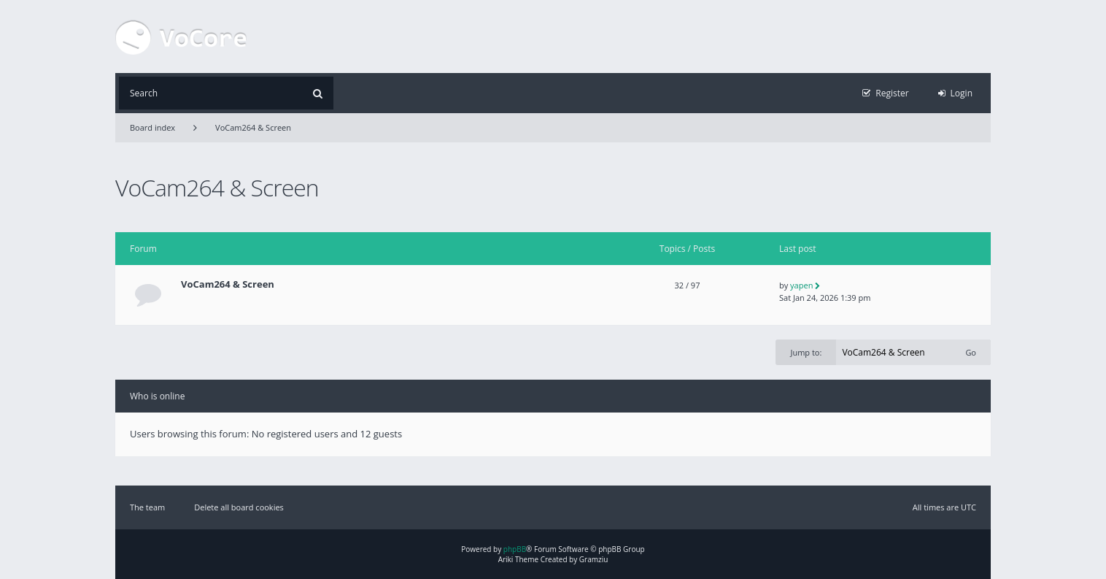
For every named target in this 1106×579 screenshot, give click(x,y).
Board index (152, 127)
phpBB (514, 549)
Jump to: (805, 352)
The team (147, 507)
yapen (801, 285)
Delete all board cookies (239, 507)
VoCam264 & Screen (253, 127)
